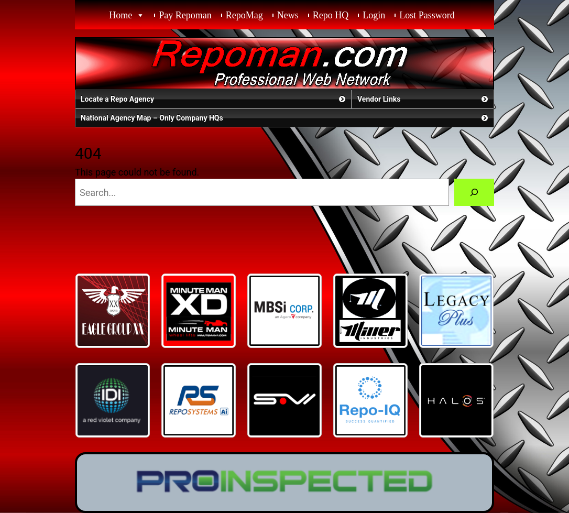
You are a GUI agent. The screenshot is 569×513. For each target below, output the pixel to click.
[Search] (474, 192)
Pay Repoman (185, 15)
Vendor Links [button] (423, 99)
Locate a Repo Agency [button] (214, 99)
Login (374, 15)
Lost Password (427, 15)
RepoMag (244, 15)
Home (120, 15)
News (288, 15)
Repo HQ (331, 15)
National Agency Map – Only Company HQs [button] (285, 118)
